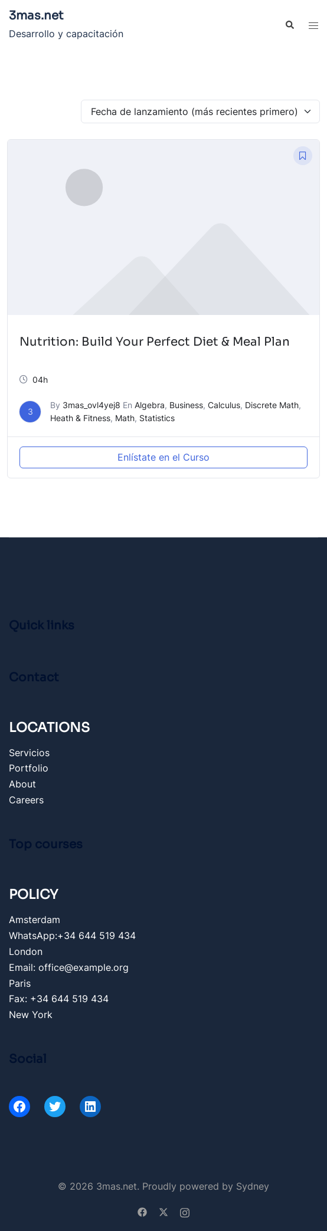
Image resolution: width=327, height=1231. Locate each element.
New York (31, 1014)
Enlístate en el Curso (163, 457)
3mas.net (36, 15)
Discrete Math (272, 405)
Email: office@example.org (69, 967)
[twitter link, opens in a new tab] (163, 1211)
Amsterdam (34, 919)
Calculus (224, 405)
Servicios (29, 753)
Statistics (157, 418)
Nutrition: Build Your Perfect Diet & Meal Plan (154, 341)
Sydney (252, 1186)
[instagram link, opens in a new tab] (184, 1211)
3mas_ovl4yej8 (91, 405)
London (25, 951)
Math (125, 418)
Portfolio (28, 768)
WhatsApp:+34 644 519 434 (72, 935)
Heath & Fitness (80, 418)
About (22, 784)
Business (186, 405)
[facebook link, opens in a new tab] (142, 1211)
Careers (26, 800)
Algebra (150, 405)
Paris (20, 983)
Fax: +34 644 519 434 (59, 999)
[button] (289, 25)
